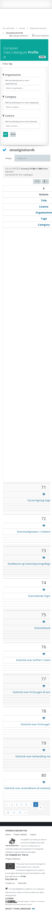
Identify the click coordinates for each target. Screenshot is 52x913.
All (37, 181)
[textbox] (22, 88)
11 (14, 812)
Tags (44, 218)
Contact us (10, 883)
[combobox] (21, 88)
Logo (12, 842)
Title (44, 200)
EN (33, 908)
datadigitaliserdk (14, 33)
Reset (13, 134)
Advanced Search (38, 28)
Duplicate (21, 158)
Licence (43, 206)
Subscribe (22, 883)
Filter (5, 134)
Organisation (44, 212)
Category (44, 224)
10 (8, 812)
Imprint (33, 834)
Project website (20, 834)
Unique (8, 158)
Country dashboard (40, 36)
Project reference (13, 859)
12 (20, 812)
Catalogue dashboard (19, 36)
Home (22, 28)
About (8, 834)
